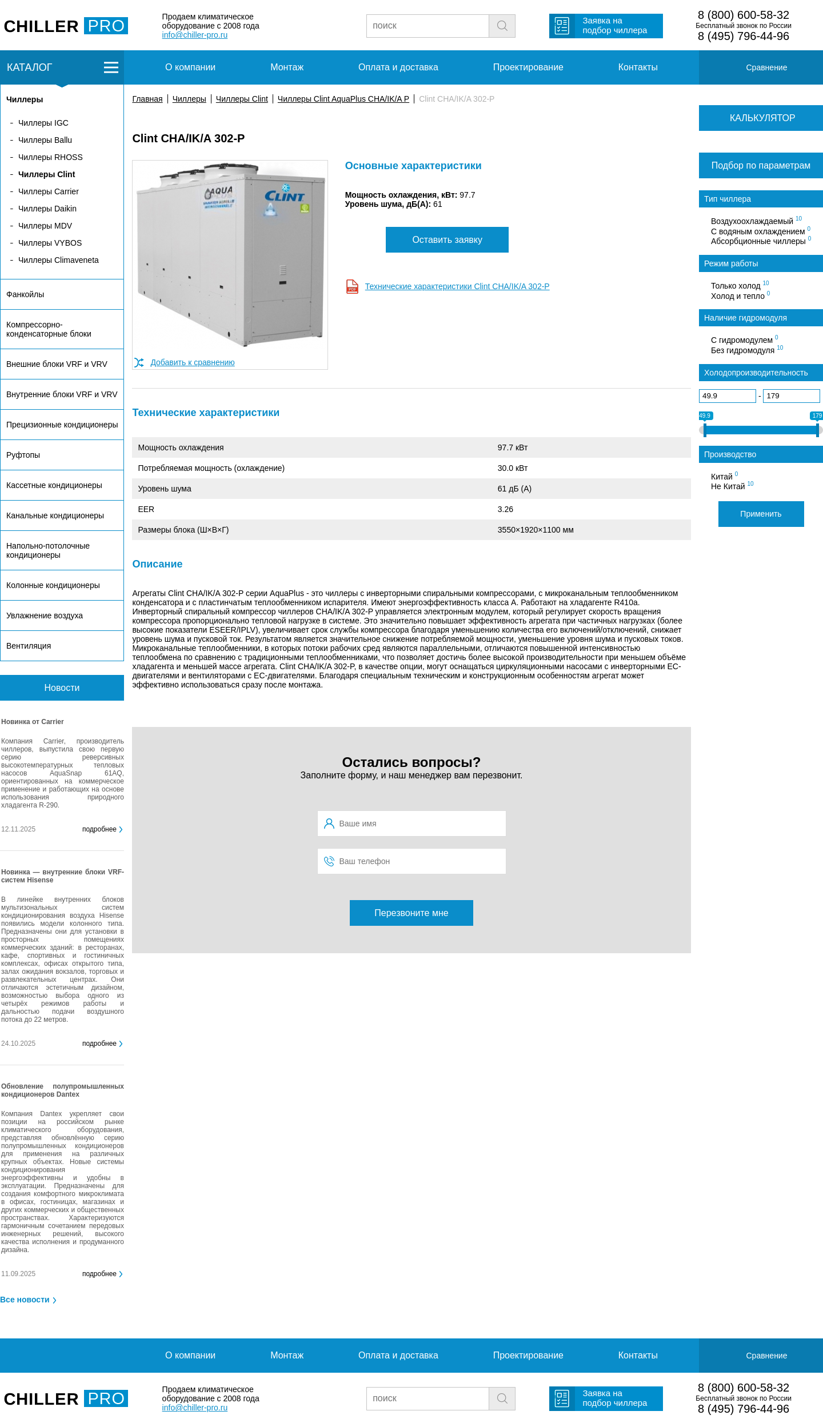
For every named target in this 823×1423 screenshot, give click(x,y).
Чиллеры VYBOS (50, 242)
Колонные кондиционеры (53, 585)
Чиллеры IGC (43, 122)
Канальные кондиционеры (55, 515)
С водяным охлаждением (760, 231)
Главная (147, 98)
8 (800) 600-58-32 (743, 15)
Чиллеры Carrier (48, 191)
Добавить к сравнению (192, 362)
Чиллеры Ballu (45, 140)
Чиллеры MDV (45, 225)
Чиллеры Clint (242, 98)
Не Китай (732, 486)
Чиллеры (189, 98)
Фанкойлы (25, 294)
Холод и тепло (740, 295)
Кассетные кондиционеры (54, 485)
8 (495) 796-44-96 (743, 36)
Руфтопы (23, 454)
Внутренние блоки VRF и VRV (61, 394)
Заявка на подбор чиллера (614, 25)
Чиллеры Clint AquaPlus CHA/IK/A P (343, 98)
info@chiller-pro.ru (195, 34)
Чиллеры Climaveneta (58, 260)
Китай (724, 476)
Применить (760, 513)
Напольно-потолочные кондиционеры (48, 550)
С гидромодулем (744, 339)
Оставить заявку (447, 240)
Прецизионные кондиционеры (62, 424)
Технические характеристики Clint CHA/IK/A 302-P (457, 286)
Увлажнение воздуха (44, 615)
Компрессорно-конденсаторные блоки (48, 329)
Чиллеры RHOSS (50, 157)
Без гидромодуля (747, 350)
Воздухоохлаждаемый (756, 220)
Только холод (740, 285)
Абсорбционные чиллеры (761, 240)
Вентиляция (28, 645)
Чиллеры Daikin (47, 208)
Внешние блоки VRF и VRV (56, 364)
